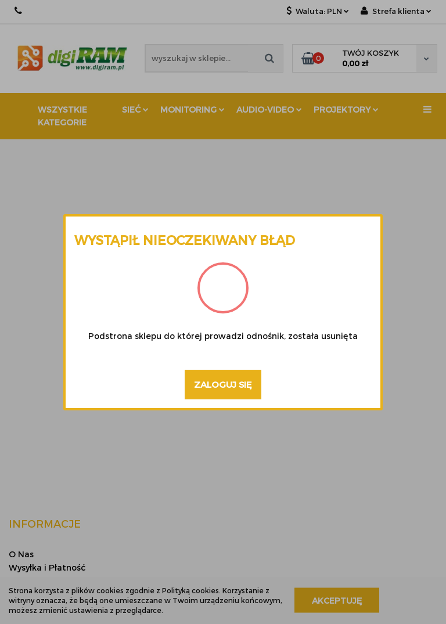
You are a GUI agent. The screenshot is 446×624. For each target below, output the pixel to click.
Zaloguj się (223, 384)
